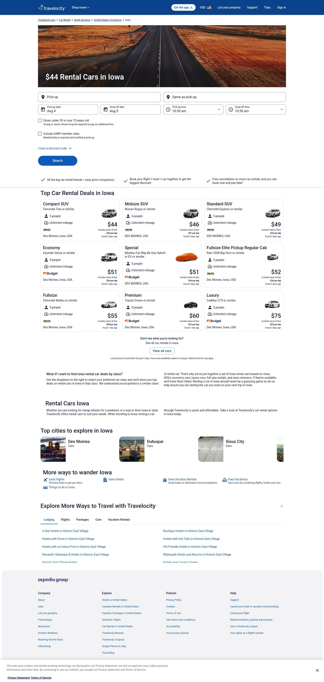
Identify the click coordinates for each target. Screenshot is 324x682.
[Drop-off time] (256, 109)
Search (57, 161)
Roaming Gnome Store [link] (50, 639)
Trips (267, 7)
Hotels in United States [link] (114, 600)
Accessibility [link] (173, 626)
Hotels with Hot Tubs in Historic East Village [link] (191, 538)
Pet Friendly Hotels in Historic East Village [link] (190, 546)
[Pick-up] (99, 97)
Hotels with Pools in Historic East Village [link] (68, 538)
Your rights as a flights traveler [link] (247, 633)
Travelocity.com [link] (46, 20)
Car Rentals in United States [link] (117, 626)
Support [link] (234, 600)
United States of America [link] (108, 20)
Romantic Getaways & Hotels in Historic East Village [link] (75, 554)
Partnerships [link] (45, 619)
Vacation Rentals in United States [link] (120, 606)
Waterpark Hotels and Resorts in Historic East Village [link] (197, 554)
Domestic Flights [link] (111, 619)
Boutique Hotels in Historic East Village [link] (188, 531)
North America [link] (82, 20)
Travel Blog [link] (108, 652)
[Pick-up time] (193, 109)
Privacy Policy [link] (173, 600)
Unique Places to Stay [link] (114, 646)
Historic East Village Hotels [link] (59, 562)
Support (252, 7)
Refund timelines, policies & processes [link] (251, 619)
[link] (72, 480)
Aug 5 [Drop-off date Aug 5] (114, 111)
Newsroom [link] (44, 626)
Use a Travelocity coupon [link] (244, 626)
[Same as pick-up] (224, 97)
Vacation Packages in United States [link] (121, 613)
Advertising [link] (44, 646)
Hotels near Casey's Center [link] (180, 562)
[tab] (49, 519)
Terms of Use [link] (173, 613)
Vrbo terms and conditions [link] (180, 619)
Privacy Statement (19, 677)
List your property (229, 7)
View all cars (162, 351)
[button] (162, 148)
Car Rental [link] (64, 20)
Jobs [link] (40, 606)
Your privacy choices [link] (177, 633)
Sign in (281, 7)
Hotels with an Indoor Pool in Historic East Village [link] (74, 546)
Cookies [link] (170, 606)
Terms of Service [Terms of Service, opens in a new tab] (41, 677)
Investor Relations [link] (48, 633)
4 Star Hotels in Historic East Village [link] (65, 531)
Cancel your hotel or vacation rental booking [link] (254, 606)
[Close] (317, 670)
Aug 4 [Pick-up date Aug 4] (51, 111)
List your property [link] (47, 613)
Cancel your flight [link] (239, 613)
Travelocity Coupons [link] (113, 639)
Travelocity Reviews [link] (113, 633)
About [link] (41, 600)
